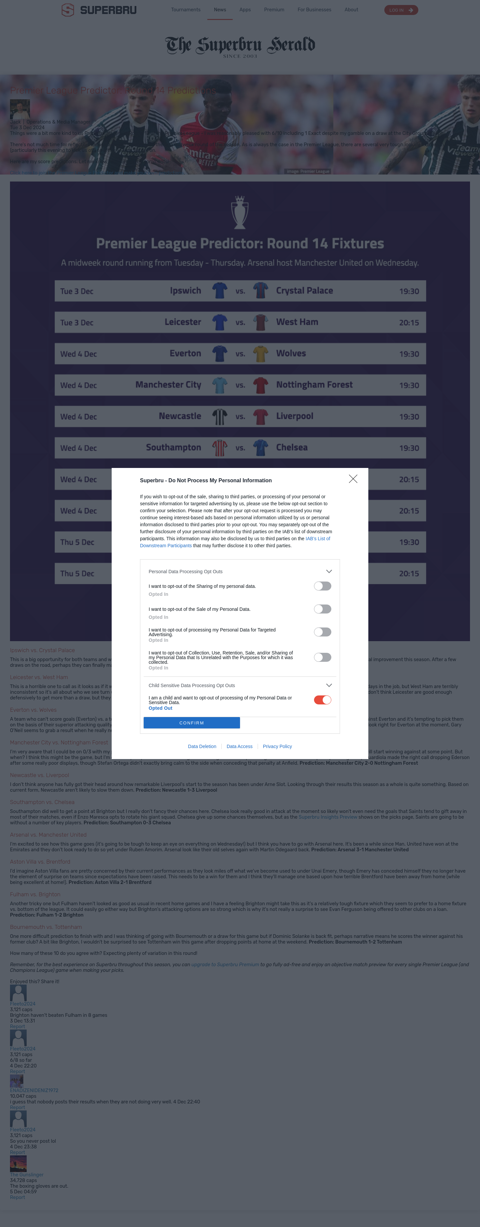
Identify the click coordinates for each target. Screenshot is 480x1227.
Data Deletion (202, 746)
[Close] (355, 481)
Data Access (240, 746)
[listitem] (240, 571)
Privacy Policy (277, 746)
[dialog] (240, 613)
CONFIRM (191, 722)
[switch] (322, 586)
